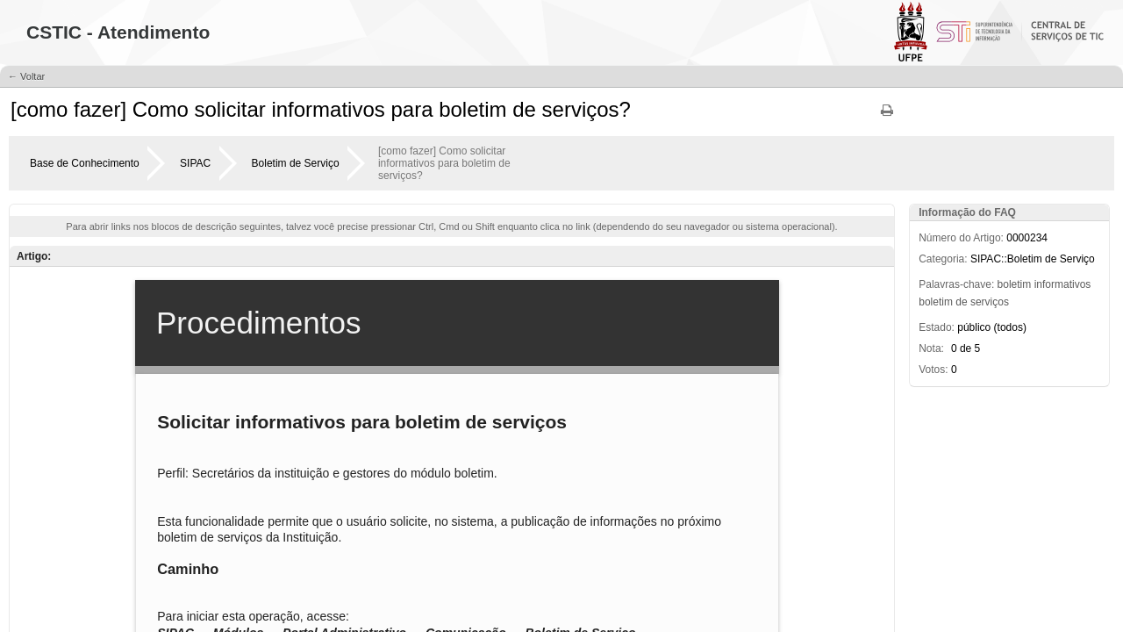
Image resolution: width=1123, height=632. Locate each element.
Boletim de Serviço (296, 163)
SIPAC (195, 163)
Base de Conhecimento (84, 163)
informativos (1062, 284)
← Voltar (26, 76)
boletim (1015, 284)
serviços (989, 302)
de (961, 302)
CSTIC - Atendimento (118, 32)
